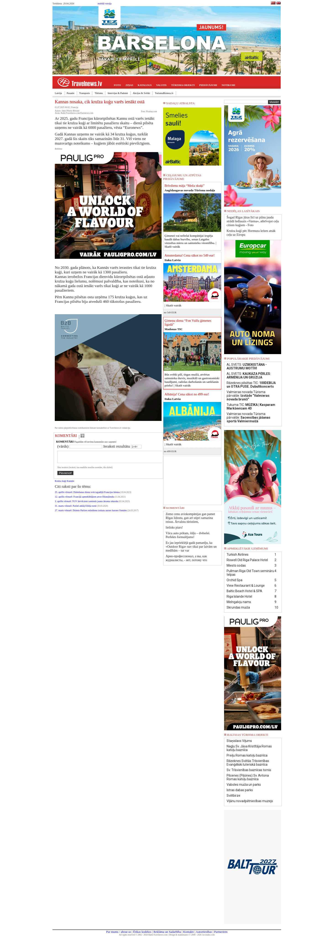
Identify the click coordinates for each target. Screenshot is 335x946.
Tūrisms (98, 93)
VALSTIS (161, 85)
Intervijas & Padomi (118, 93)
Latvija (58, 93)
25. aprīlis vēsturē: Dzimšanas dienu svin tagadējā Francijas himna (87, 495)
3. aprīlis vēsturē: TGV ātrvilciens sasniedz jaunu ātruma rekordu (86, 504)
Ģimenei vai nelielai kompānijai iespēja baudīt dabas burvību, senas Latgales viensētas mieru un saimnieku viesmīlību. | (190, 241)
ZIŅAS (129, 85)
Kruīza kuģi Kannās (64, 483)
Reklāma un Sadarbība (167, 931)
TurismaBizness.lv (164, 93)
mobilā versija (105, 3)
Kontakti (188, 931)
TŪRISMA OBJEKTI (183, 85)
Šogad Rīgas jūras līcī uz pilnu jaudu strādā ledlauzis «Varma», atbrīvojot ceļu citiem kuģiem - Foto (253, 221)
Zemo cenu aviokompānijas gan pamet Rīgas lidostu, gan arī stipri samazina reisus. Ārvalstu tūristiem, (190, 518)
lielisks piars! (174, 527)
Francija (74, 107)
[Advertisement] (192, 479)
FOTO (117, 85)
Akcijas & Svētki (141, 93)
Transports (84, 93)
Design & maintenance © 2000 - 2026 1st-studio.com (192, 935)
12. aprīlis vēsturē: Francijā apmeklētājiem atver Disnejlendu (84, 499)
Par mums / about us (118, 931)
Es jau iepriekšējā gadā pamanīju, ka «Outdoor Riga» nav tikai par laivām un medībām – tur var (191, 546)
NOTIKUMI (228, 85)
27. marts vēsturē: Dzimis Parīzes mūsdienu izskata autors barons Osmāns (91, 513)
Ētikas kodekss (142, 931)
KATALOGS (145, 85)
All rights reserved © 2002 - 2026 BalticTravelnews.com (143, 935)
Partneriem (220, 931)
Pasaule (70, 93)
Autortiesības (204, 931)
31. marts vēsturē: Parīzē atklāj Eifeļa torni (76, 508)
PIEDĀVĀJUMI (208, 85)
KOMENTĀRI (66, 436)
